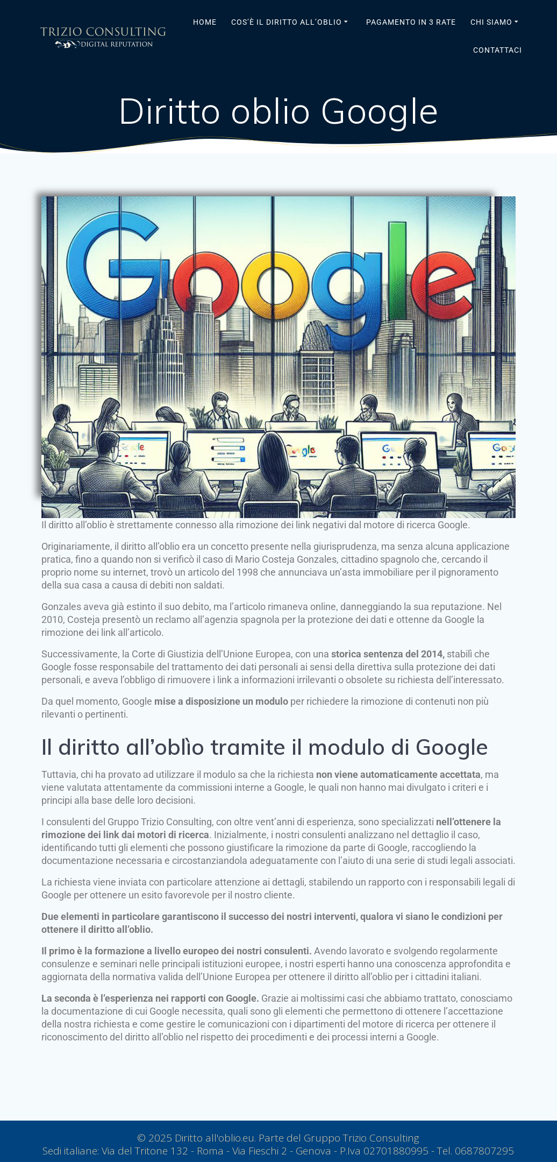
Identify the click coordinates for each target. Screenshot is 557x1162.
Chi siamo (491, 22)
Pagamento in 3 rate (411, 22)
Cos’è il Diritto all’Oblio (286, 22)
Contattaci (497, 50)
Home (205, 22)
